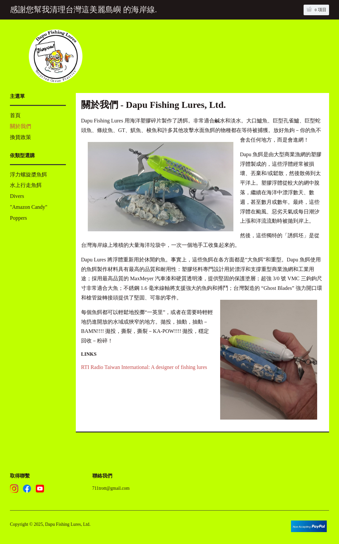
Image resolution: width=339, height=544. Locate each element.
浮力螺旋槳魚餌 (28, 174)
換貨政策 (20, 137)
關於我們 (20, 126)
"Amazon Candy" (28, 207)
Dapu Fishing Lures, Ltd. (67, 524)
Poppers (18, 218)
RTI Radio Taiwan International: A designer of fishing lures (144, 367)
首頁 (15, 115)
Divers (17, 196)
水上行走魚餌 (26, 185)
